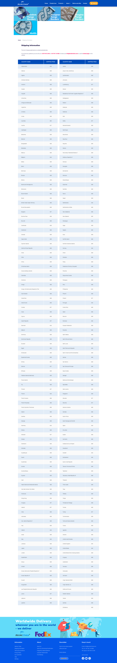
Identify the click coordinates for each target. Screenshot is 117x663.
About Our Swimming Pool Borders (45, 633)
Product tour (53, 3)
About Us (39, 631)
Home (46, 3)
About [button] (67, 3)
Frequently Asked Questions (43, 635)
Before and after (77, 3)
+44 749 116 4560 (55, 38)
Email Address (62, 637)
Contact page (86, 38)
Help (16, 642)
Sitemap (16, 644)
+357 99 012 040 (46, 38)
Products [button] (60, 3)
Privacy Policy (18, 637)
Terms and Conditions (20, 635)
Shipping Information (19, 633)
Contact (85, 3)
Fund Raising (40, 640)
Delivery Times (18, 631)
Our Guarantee (18, 640)
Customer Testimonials (42, 637)
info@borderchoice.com (72, 38)
